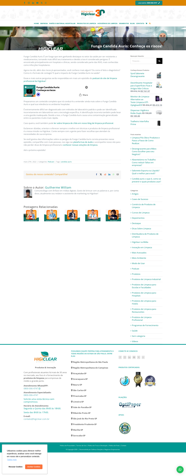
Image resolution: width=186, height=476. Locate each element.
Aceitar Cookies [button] (33, 467)
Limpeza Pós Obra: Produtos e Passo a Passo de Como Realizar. (146, 140)
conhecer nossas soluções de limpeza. (80, 145)
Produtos (136, 274)
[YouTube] (134, 357)
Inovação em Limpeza (142, 247)
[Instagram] (124, 357)
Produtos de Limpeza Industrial (146, 279)
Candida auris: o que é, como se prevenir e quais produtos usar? (146, 180)
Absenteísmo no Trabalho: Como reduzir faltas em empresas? (144, 162)
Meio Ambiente (139, 258)
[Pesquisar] (159, 61)
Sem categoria (138, 336)
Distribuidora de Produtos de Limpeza (145, 235)
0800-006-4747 (31, 388)
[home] (45, 351)
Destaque (136, 223)
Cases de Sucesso (140, 199)
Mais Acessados (139, 252)
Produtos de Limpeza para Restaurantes (144, 310)
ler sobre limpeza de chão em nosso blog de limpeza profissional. (84, 123)
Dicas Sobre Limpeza (141, 228)
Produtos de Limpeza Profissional (141, 318)
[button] (150, 23)
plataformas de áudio (83, 142)
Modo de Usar (138, 263)
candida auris (66, 162)
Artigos (135, 193)
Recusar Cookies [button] (16, 467)
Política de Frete (114, 446)
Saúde (135, 330)
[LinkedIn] (129, 357)
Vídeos (135, 341)
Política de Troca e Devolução (97, 446)
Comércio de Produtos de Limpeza (144, 206)
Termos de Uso (81, 446)
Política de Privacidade (67, 446)
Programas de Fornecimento (145, 325)
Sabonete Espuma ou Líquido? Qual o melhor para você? (145, 172)
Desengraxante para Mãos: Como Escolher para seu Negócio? (144, 151)
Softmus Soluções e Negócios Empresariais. (105, 449)
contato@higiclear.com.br (36, 419)
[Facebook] (120, 357)
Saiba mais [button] (12, 460)
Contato (123, 446)
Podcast (51, 162)
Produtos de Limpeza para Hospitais (144, 294)
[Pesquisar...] (143, 61)
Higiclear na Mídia (140, 242)
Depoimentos (138, 218)
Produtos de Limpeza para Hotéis (144, 302)
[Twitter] (138, 357)
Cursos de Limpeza (140, 212)
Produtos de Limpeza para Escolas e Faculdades (144, 286)
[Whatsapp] (143, 357)
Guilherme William (58, 187)
